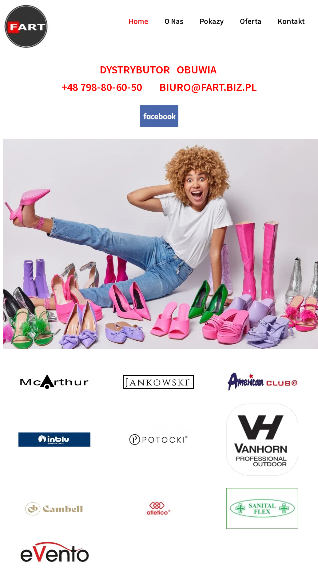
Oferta (250, 21)
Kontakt (291, 21)
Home (138, 21)
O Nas (174, 21)
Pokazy (212, 21)
